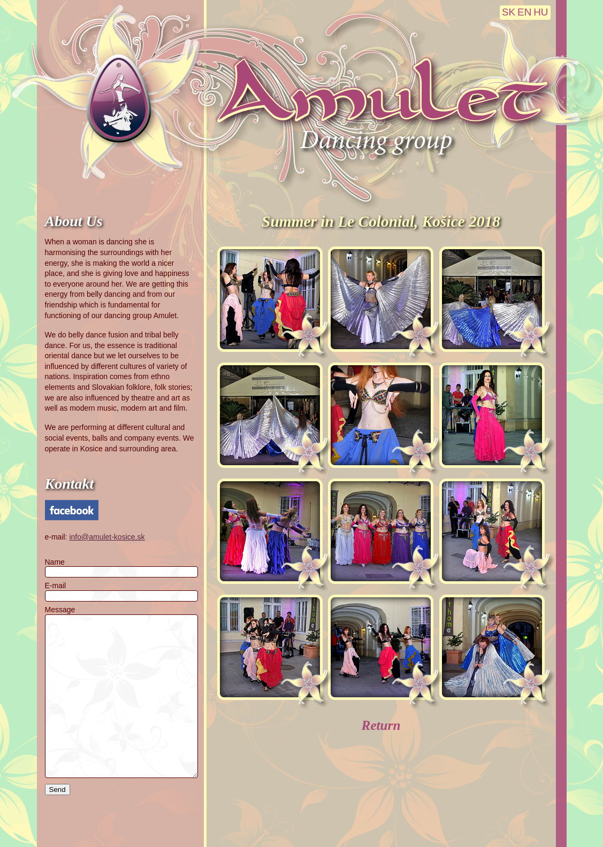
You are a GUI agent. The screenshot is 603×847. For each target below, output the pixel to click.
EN (524, 12)
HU (540, 12)
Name (55, 562)
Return (381, 725)
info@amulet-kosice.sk (106, 537)
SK (508, 12)
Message (60, 609)
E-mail (55, 585)
